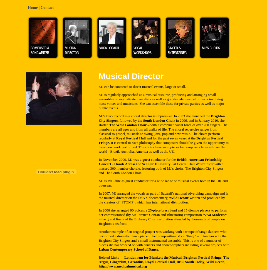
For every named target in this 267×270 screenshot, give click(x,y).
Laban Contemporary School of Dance (128, 249)
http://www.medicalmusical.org (123, 266)
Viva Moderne (215, 215)
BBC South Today (190, 262)
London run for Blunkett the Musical (153, 257)
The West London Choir (128, 125)
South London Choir (159, 120)
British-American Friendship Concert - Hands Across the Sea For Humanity (160, 161)
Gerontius (135, 262)
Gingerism (118, 262)
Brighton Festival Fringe (203, 257)
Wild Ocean (179, 198)
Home (33, 8)
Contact (47, 8)
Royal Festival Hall (131, 138)
